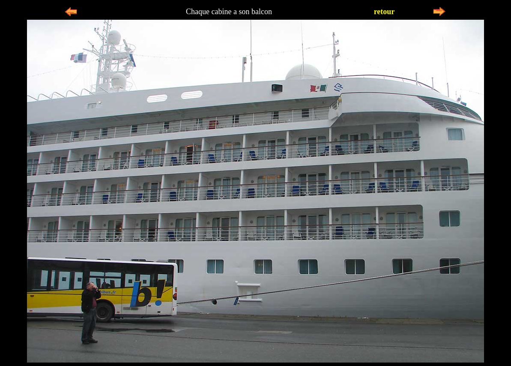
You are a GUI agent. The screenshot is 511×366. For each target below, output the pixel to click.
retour (384, 11)
